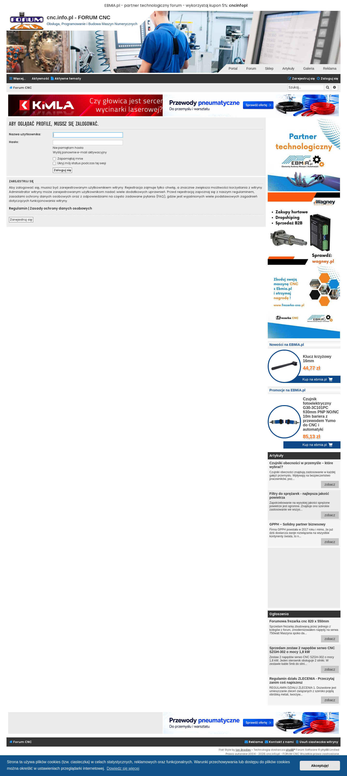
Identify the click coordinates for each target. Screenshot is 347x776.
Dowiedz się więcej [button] (123, 768)
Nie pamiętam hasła (68, 148)
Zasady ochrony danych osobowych (61, 208)
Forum (251, 68)
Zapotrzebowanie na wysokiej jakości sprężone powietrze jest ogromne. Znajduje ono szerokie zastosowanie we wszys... (304, 505)
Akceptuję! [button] (320, 766)
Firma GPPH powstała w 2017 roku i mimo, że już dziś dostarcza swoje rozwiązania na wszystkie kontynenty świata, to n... (304, 533)
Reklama (329, 68)
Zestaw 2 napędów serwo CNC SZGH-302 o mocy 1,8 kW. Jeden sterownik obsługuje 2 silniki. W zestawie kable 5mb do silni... (304, 659)
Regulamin (18, 208)
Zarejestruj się (21, 219)
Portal (233, 68)
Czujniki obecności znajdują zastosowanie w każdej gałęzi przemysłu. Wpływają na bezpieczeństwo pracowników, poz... (304, 474)
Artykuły (288, 68)
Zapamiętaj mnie (68, 159)
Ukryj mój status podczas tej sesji (79, 163)
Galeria (308, 68)
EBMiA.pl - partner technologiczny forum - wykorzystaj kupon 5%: (166, 5)
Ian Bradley (243, 750)
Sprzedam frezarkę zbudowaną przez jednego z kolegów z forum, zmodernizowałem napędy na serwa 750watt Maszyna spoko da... (304, 630)
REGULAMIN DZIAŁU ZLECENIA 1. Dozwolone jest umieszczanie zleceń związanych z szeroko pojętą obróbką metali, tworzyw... (304, 690)
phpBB (290, 750)
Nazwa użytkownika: (25, 134)
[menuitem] (65, 78)
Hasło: (14, 142)
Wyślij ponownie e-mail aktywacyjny (80, 152)
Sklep (269, 68)
